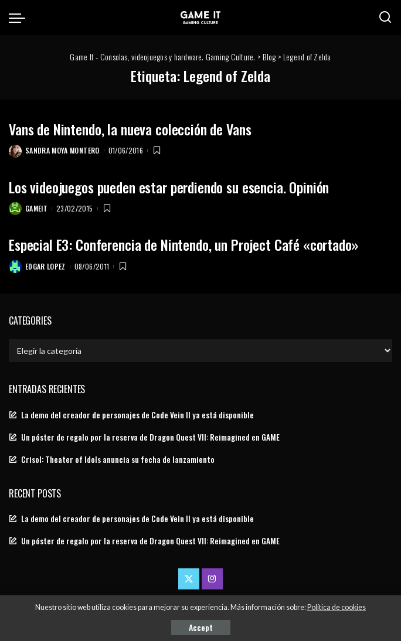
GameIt (36, 208)
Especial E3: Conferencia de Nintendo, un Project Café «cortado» (184, 244)
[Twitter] (188, 578)
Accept (201, 627)
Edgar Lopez (45, 266)
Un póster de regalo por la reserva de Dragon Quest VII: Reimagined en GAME (150, 437)
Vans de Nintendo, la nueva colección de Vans (130, 128)
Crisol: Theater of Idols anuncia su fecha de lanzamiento (118, 459)
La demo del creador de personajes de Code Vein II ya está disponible (137, 415)
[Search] (385, 17)
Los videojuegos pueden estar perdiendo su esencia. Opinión (169, 186)
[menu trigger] (20, 17)
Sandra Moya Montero (62, 150)
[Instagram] (212, 578)
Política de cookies (336, 607)
